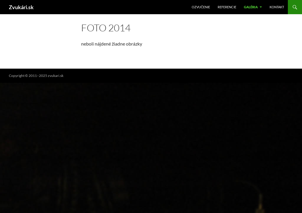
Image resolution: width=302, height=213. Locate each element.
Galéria (251, 7)
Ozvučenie (201, 7)
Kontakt (277, 7)
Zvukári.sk (21, 7)
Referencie (227, 7)
